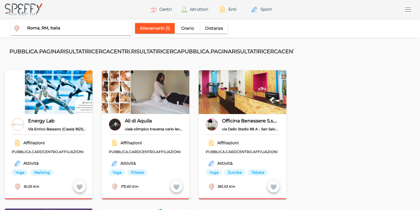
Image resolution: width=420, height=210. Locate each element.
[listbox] (142, 172)
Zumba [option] (235, 172)
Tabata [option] (257, 172)
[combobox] (69, 28)
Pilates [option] (137, 172)
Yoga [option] (19, 172)
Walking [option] (42, 172)
